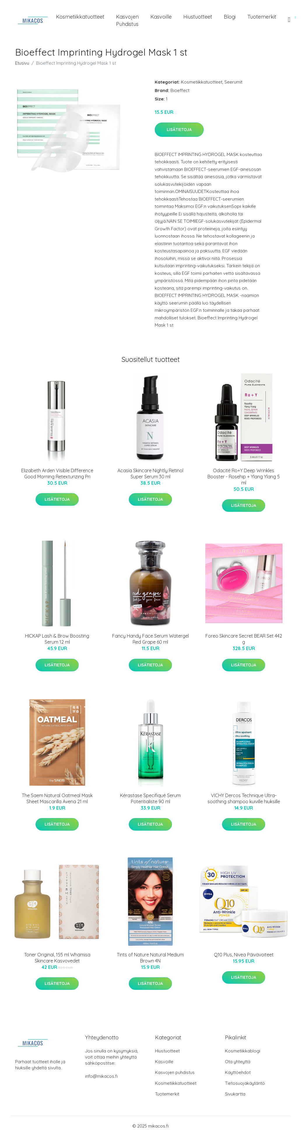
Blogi (230, 16)
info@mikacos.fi (101, 1076)
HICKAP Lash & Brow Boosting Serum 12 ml (57, 639)
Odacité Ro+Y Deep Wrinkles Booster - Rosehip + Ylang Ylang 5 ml (243, 477)
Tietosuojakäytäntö (245, 1083)
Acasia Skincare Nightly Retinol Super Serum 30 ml (150, 473)
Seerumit (233, 82)
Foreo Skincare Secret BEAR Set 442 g (243, 639)
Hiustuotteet (197, 16)
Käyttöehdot (238, 1072)
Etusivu (22, 63)
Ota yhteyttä (237, 1061)
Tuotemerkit (261, 16)
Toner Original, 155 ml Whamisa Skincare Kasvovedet (57, 958)
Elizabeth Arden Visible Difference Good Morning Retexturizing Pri (57, 473)
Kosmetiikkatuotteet (80, 16)
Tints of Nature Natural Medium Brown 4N (150, 958)
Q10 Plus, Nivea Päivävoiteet (244, 955)
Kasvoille (161, 16)
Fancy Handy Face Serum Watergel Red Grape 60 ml (150, 639)
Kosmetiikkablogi (242, 1051)
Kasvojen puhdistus (127, 20)
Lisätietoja (179, 129)
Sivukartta (235, 1094)
